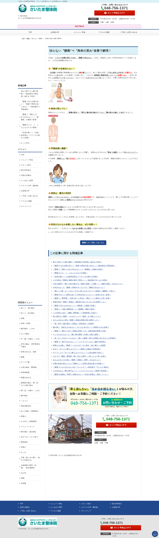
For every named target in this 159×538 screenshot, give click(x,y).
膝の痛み (24, 395)
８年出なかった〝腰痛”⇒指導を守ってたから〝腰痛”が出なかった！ (79, 287)
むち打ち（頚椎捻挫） (29, 421)
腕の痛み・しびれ (28, 328)
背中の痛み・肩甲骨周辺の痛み (30, 345)
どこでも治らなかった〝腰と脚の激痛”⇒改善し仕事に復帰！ (76, 334)
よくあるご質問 (27, 180)
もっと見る (25, 143)
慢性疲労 (24, 442)
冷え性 (23, 473)
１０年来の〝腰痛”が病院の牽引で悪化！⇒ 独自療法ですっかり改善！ (80, 280)
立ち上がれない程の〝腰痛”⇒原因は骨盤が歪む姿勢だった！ (76, 320)
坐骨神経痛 (25, 372)
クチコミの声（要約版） (30, 185)
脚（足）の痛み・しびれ (30, 390)
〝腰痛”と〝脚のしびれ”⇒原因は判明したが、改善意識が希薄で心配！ (80, 331)
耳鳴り (23, 447)
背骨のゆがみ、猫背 (28, 352)
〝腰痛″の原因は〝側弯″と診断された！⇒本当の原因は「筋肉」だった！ (81, 374)
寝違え (23, 416)
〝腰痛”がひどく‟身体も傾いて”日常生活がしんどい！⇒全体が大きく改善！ (82, 295)
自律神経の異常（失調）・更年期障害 (28, 466)
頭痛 (22, 318)
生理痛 (23, 483)
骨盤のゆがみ (26, 377)
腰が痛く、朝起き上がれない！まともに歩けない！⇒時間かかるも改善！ (81, 327)
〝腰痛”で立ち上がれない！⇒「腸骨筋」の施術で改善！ (74, 305)
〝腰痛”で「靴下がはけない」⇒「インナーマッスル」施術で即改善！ (79, 342)
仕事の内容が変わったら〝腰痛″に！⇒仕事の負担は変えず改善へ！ (79, 363)
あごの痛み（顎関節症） (30, 411)
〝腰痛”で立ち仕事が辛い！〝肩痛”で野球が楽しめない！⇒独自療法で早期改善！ (84, 266)
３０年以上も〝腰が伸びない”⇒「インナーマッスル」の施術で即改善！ (80, 371)
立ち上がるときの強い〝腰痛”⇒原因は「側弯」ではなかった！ (77, 360)
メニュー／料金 (79, 32)
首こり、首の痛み (28, 313)
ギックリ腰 (25, 362)
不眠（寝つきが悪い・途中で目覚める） (30, 459)
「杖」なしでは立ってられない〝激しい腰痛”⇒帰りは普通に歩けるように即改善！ (85, 338)
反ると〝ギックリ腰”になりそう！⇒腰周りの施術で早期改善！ (77, 349)
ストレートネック (28, 426)
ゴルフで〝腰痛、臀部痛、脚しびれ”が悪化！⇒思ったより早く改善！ (79, 356)
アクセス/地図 (104, 32)
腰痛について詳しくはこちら (93, 242)
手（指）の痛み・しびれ (30, 339)
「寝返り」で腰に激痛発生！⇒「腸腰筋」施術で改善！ (74, 309)
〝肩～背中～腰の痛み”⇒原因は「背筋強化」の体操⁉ (73, 323)
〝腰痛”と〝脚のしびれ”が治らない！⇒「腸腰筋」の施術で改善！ (78, 269)
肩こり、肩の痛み (28, 308)
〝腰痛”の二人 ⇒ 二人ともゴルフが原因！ (70, 273)
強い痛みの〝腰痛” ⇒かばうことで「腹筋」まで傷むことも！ (77, 316)
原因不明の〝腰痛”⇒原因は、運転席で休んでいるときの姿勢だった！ (79, 302)
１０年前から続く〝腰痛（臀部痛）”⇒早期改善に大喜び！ (75, 313)
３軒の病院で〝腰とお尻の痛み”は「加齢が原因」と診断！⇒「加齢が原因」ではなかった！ (88, 284)
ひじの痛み (25, 334)
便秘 (22, 478)
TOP (30, 32)
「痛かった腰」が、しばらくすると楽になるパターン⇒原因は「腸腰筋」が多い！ (84, 291)
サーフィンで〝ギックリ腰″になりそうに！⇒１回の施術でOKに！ (78, 352)
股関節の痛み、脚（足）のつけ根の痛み (30, 384)
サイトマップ (26, 206)
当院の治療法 (26, 175)
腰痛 (28, 38)
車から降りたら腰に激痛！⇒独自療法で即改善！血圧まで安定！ (77, 262)
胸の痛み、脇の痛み (28, 432)
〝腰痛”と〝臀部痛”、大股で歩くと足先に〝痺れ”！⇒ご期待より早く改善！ (82, 298)
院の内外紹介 (26, 170)
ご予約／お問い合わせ (128, 32)
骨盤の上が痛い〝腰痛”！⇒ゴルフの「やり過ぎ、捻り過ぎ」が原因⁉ (79, 345)
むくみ (23, 452)
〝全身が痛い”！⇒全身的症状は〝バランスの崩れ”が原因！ (75, 276)
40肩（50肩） (26, 323)
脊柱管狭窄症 (26, 406)
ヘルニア (24, 401)
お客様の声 (55, 32)
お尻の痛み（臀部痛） (29, 367)
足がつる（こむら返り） (30, 437)
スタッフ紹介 (26, 165)
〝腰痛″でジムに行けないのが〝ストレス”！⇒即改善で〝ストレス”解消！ (81, 367)
